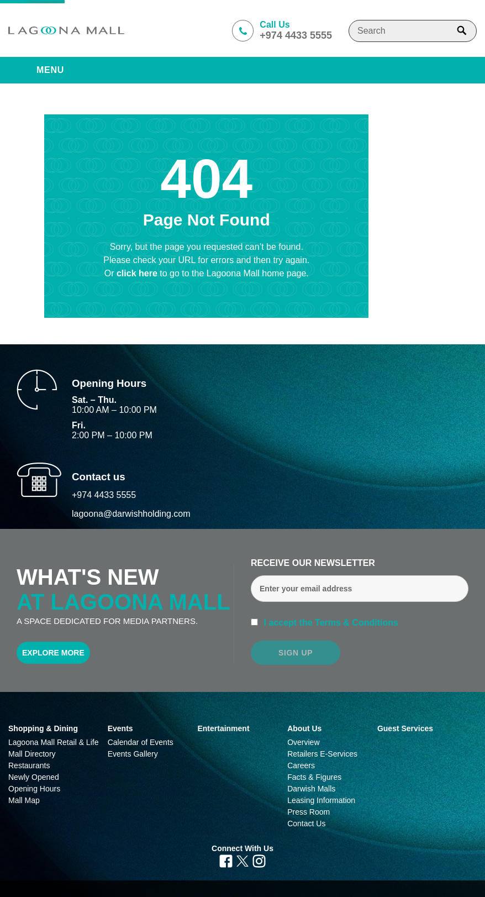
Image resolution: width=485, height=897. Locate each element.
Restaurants (29, 765)
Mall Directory (32, 753)
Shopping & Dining (43, 728)
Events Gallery (133, 753)
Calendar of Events (140, 742)
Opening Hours (34, 788)
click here (138, 273)
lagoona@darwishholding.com (131, 513)
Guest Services (405, 728)
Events (120, 728)
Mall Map (24, 800)
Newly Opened (33, 777)
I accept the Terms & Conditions (329, 622)
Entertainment (223, 728)
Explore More (53, 652)
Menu (50, 70)
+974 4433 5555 (104, 495)
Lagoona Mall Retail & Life (53, 742)
